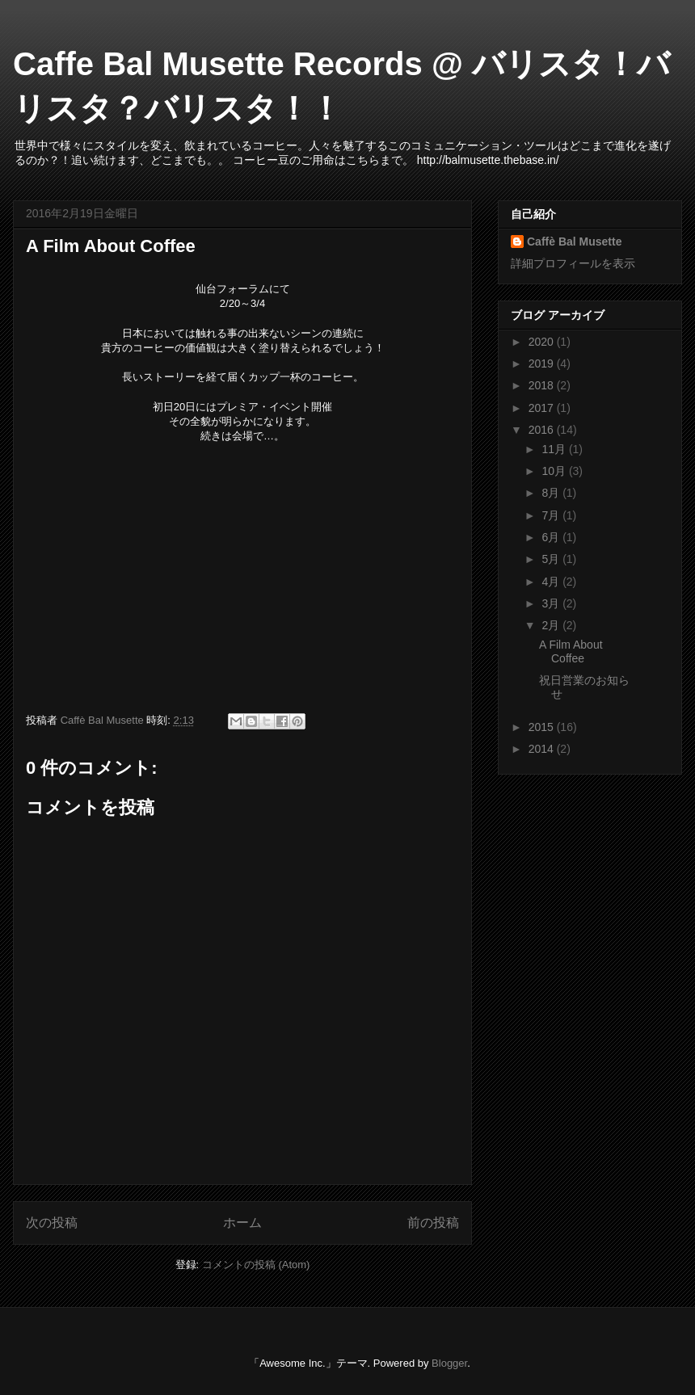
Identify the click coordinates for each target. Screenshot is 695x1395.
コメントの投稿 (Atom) (256, 1264)
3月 (551, 603)
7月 (551, 515)
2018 (543, 385)
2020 (543, 341)
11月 (554, 449)
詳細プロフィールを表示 (573, 263)
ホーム (242, 1222)
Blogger (449, 1363)
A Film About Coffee (571, 651)
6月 (551, 537)
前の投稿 (433, 1222)
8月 (551, 492)
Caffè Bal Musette (574, 241)
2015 (543, 727)
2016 (543, 429)
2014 (543, 748)
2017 (543, 407)
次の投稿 (52, 1222)
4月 (551, 581)
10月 (554, 470)
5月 (551, 559)
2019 (543, 363)
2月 (551, 625)
